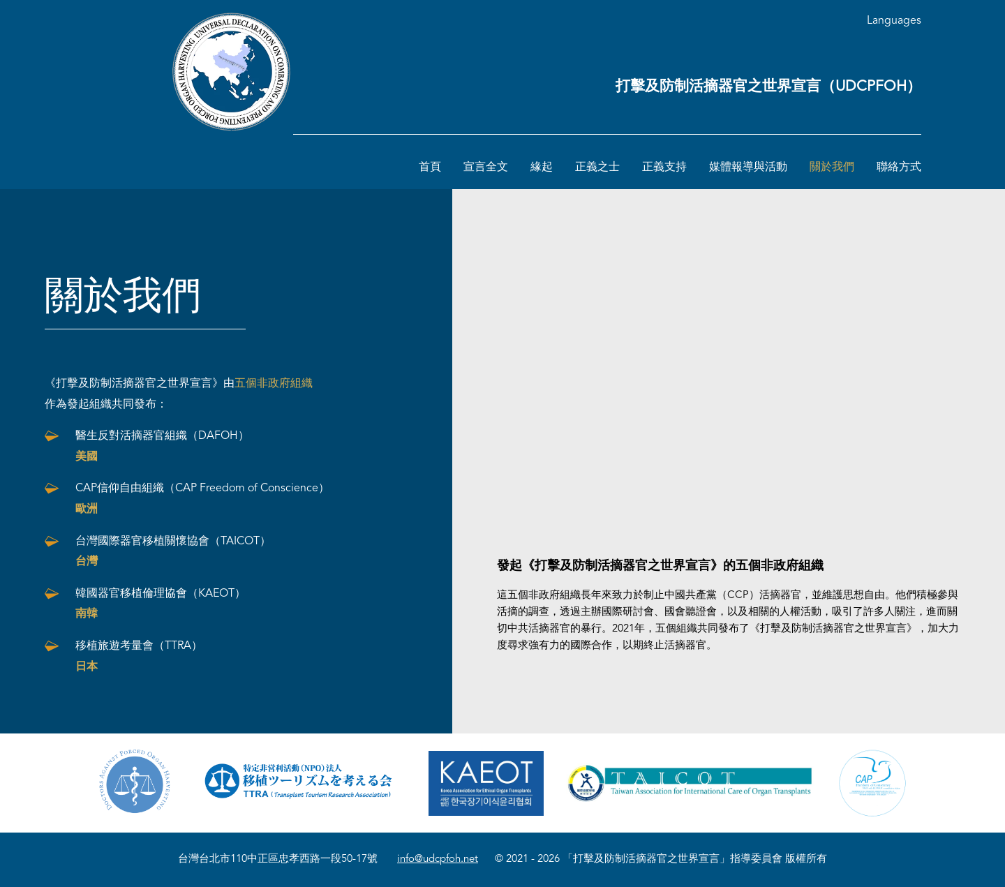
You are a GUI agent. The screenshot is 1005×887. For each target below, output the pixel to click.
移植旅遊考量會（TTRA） (138, 657)
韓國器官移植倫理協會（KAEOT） (160, 604)
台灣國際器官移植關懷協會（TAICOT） (173, 552)
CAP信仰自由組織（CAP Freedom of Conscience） (202, 499)
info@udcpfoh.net (437, 859)
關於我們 (832, 167)
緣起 (541, 167)
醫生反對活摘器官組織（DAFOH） (162, 447)
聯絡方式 (899, 167)
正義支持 (664, 167)
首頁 (430, 167)
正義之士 (597, 167)
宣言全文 (485, 167)
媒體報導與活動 (748, 167)
